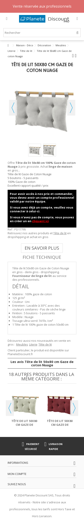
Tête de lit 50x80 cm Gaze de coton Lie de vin (60, 424)
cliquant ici (40, 221)
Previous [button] (10, 408)
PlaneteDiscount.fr (20, 354)
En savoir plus (42, 248)
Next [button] (74, 408)
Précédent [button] (13, 108)
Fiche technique (42, 257)
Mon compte (17, 474)
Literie (33, 344)
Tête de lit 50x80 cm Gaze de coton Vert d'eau (24, 424)
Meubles (22, 344)
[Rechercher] (77, 33)
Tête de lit (60, 233)
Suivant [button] (71, 108)
